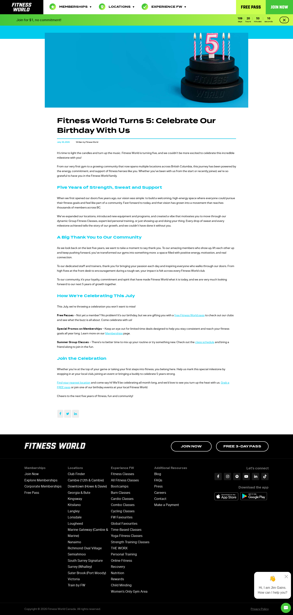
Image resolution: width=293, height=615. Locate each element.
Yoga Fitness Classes (126, 536)
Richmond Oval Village (85, 548)
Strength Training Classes (130, 542)
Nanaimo (74, 542)
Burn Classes (120, 493)
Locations (116, 6)
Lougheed (75, 524)
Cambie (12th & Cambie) (86, 480)
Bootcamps (119, 486)
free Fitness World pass (189, 315)
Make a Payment (166, 505)
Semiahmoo (77, 554)
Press (158, 486)
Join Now (279, 7)
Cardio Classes (122, 499)
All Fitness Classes (125, 480)
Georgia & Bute (79, 493)
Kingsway (75, 499)
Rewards (117, 579)
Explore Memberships (40, 480)
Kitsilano (74, 505)
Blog (157, 474)
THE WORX (119, 548)
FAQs (158, 480)
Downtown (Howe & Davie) (87, 486)
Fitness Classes (122, 474)
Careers (160, 493)
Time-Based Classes (126, 530)
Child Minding (121, 585)
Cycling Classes (122, 511)
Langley (74, 511)
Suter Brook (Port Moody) (87, 573)
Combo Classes (122, 505)
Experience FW (164, 6)
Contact (160, 499)
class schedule (204, 342)
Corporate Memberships (42, 486)
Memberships (70, 6)
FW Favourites (121, 517)
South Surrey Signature (85, 561)
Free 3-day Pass (242, 446)
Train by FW (76, 585)
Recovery (118, 567)
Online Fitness (121, 561)
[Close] (286, 576)
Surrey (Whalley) (80, 567)
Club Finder (76, 474)
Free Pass (251, 7)
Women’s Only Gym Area (129, 591)
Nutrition (117, 573)
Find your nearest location (73, 382)
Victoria (74, 579)
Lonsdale (75, 517)
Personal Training (124, 554)
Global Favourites (124, 524)
